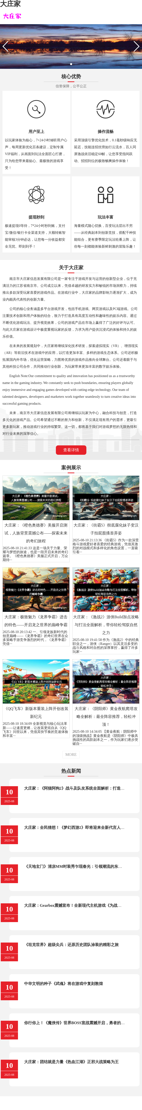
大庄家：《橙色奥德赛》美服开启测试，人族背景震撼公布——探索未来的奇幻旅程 (35, 533)
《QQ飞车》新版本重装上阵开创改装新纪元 (36, 713)
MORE (71, 754)
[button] (71, 64)
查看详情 (71, 450)
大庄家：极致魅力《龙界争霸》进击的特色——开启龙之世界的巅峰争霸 (35, 621)
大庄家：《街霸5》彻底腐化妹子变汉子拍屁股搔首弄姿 (106, 529)
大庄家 (10, 4)
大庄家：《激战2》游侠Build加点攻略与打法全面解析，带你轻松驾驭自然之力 (106, 625)
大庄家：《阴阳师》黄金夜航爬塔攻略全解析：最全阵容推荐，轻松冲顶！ (106, 717)
